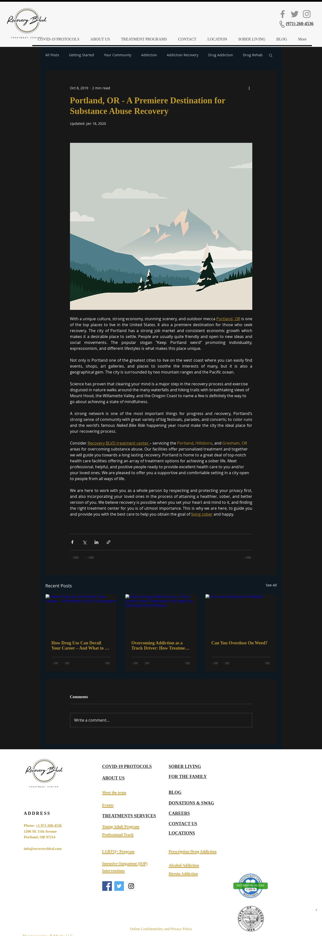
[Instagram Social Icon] (131, 886)
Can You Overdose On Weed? (239, 642)
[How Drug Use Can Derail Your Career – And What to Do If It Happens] (81, 614)
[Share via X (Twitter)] (84, 542)
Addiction (149, 55)
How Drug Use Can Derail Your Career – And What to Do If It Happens (80, 645)
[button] (270, 55)
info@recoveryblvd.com (43, 849)
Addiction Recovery (182, 55)
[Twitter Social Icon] (294, 14)
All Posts (52, 55)
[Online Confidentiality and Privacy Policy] (161, 929)
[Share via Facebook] (72, 542)
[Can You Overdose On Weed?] (241, 614)
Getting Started (81, 55)
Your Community (117, 55)
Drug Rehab (253, 55)
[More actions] (249, 88)
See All (271, 585)
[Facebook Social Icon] (282, 14)
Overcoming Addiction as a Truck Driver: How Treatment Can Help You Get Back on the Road (160, 645)
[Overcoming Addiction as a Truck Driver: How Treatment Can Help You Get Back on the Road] (161, 614)
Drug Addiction (220, 55)
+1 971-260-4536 (49, 825)
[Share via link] (108, 542)
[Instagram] (307, 14)
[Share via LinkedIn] (96, 542)
